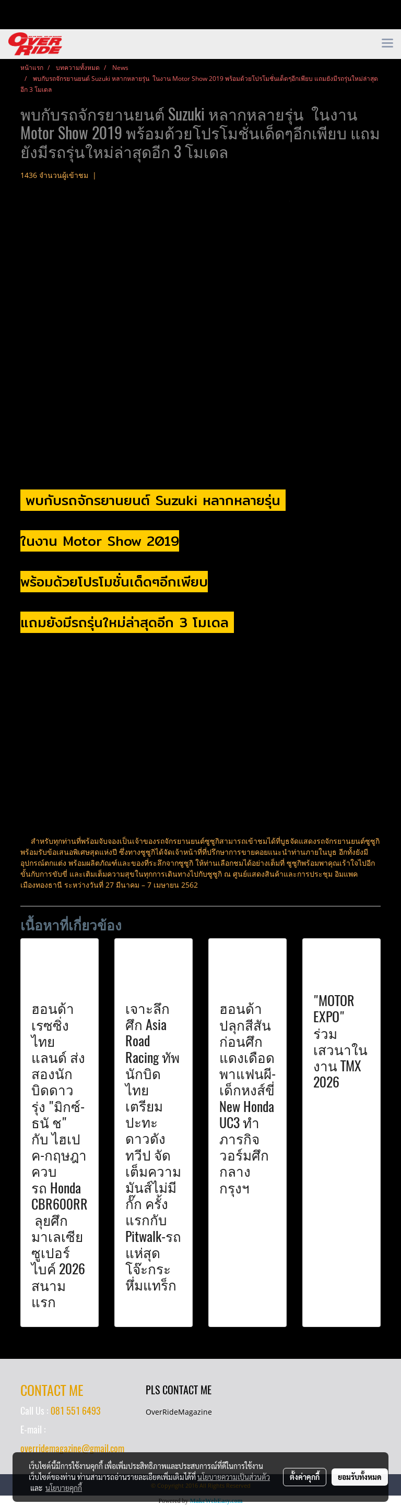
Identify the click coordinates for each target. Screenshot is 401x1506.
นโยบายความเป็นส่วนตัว (233, 1476)
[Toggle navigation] (387, 43)
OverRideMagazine (179, 1412)
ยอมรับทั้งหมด (360, 1476)
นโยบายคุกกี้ (63, 1487)
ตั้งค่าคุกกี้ (305, 1476)
